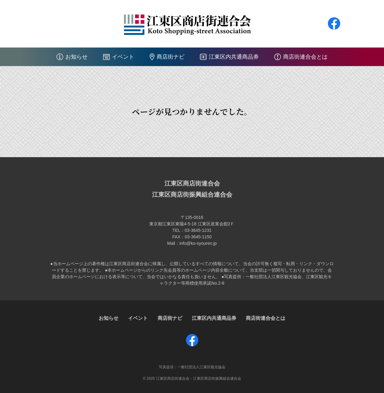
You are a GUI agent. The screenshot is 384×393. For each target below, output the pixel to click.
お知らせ (76, 57)
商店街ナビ (170, 57)
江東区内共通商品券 (234, 57)
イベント (123, 57)
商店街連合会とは (305, 57)
